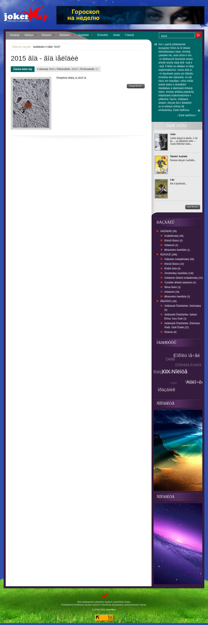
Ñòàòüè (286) (168, 254)
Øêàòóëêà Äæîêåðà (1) (177, 249)
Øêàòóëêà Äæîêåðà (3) (177, 296)
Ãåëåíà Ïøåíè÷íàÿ (22, 69)
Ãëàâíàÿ (15, 35)
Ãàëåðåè (83, 35)
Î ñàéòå (129, 35)
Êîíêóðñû (103, 35)
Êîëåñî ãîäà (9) (172, 268)
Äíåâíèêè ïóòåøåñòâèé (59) (179, 259)
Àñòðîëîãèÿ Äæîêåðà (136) (179, 273)
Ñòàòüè (46, 35)
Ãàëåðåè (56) (168, 231)
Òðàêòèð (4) (171, 245)
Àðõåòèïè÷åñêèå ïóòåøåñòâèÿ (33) (183, 277)
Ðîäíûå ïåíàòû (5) (173, 240)
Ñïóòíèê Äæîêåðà (178, 156)
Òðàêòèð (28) (171, 291)
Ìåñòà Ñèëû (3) (172, 287)
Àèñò (173, 134)
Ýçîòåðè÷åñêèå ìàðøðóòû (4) (180, 282)
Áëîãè (116, 35)
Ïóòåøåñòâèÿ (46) (174, 236)
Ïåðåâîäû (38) (168, 301)
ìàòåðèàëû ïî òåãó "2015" (47, 46)
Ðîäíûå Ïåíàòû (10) (174, 263)
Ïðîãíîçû (29, 35)
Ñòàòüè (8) (170, 332)
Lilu (172, 179)
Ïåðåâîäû (65, 35)
